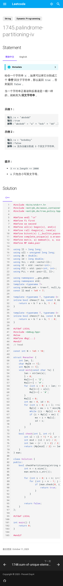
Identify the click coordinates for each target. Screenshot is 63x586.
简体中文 (9, 57)
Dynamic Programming (28, 18)
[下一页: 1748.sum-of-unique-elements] (35, 563)
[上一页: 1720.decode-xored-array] (4, 563)
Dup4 (31, 574)
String (8, 18)
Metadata (17, 67)
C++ (7, 197)
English (23, 57)
